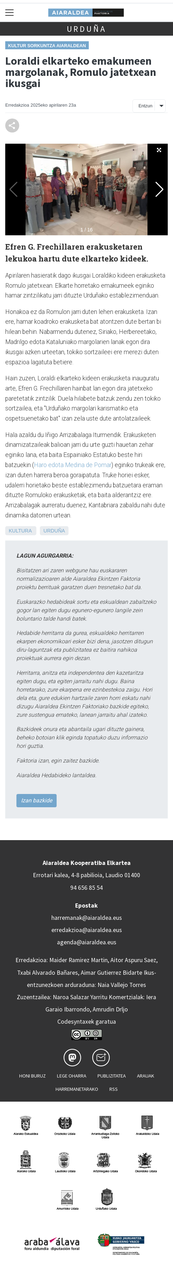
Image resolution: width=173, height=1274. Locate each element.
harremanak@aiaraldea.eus (86, 918)
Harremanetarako (77, 1089)
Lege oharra (71, 1076)
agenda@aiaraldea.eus (86, 942)
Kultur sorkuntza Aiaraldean (47, 45)
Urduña (87, 28)
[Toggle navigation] (9, 12)
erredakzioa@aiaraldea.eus (86, 930)
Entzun (145, 105)
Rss (113, 1089)
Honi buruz (32, 1076)
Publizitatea (112, 1076)
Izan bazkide (36, 800)
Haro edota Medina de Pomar (72, 464)
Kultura (20, 531)
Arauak (145, 1076)
